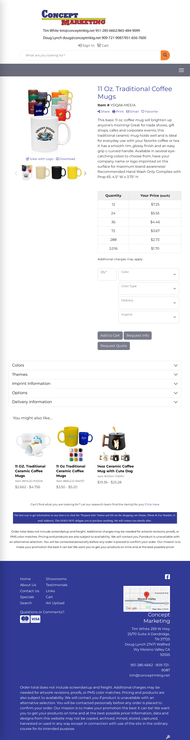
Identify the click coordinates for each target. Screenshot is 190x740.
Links (50, 591)
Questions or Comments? (42, 612)
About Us (28, 585)
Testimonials (56, 585)
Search (26, 603)
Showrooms (56, 579)
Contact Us (29, 591)
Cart (49, 597)
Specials (27, 597)
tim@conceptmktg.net (149, 675)
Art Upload (55, 603)
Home (25, 579)
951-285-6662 (142, 665)
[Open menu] (181, 70)
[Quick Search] (90, 55)
